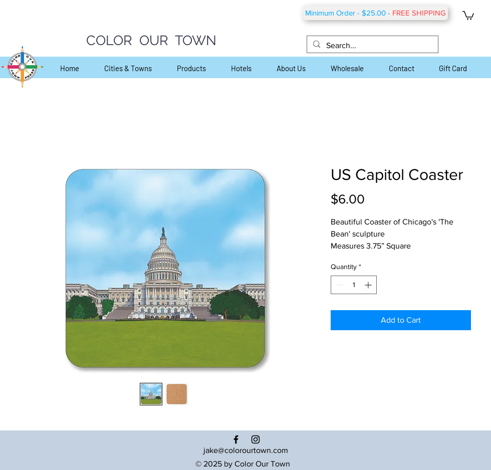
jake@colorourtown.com (245, 450)
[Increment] (369, 285)
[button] (468, 15)
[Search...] (371, 45)
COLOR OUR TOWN (151, 40)
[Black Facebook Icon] (235, 439)
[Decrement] (338, 285)
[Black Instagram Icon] (255, 439)
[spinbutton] (354, 285)
